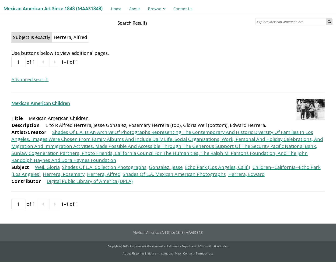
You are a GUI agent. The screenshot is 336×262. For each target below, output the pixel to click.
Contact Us (182, 8)
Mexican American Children (40, 103)
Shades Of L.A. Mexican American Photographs (174, 174)
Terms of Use (205, 253)
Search (329, 21)
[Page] (18, 62)
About (134, 8)
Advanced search (30, 79)
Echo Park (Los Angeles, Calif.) (217, 167)
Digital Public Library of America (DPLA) (90, 181)
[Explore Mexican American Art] (290, 21)
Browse (154, 8)
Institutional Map (170, 253)
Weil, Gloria (47, 167)
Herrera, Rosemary (64, 174)
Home (116, 8)
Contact (188, 253)
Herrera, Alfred (103, 174)
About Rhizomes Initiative (139, 253)
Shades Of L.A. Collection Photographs (104, 167)
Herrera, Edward (246, 174)
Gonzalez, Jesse (166, 167)
